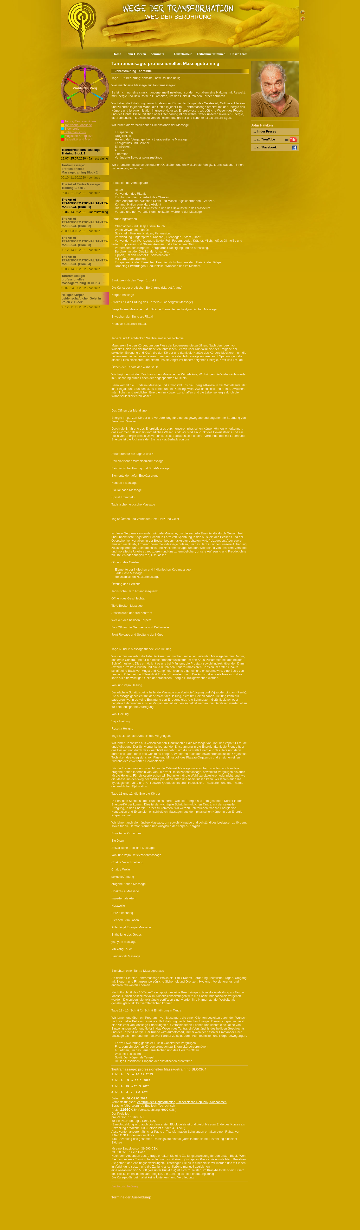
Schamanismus (73, 132)
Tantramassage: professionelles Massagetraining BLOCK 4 (81, 279)
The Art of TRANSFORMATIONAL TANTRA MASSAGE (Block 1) (85, 203)
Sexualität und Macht (77, 139)
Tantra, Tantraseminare (78, 121)
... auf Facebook (265, 147)
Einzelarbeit (183, 54)
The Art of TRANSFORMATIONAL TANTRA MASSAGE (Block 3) (85, 241)
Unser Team (239, 54)
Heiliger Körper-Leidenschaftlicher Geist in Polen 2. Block (81, 298)
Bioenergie (70, 128)
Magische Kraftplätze (77, 136)
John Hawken (136, 54)
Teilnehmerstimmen (211, 54)
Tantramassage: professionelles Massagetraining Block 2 (80, 168)
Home (116, 54)
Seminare (157, 54)
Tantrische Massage (76, 125)
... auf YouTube (264, 139)
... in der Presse (264, 131)
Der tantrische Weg (124, 1186)
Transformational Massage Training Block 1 (81, 151)
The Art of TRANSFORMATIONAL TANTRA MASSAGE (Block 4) (85, 260)
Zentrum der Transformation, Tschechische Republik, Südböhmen (182, 1102)
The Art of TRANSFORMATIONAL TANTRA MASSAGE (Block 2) (85, 222)
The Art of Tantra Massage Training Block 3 (81, 186)
